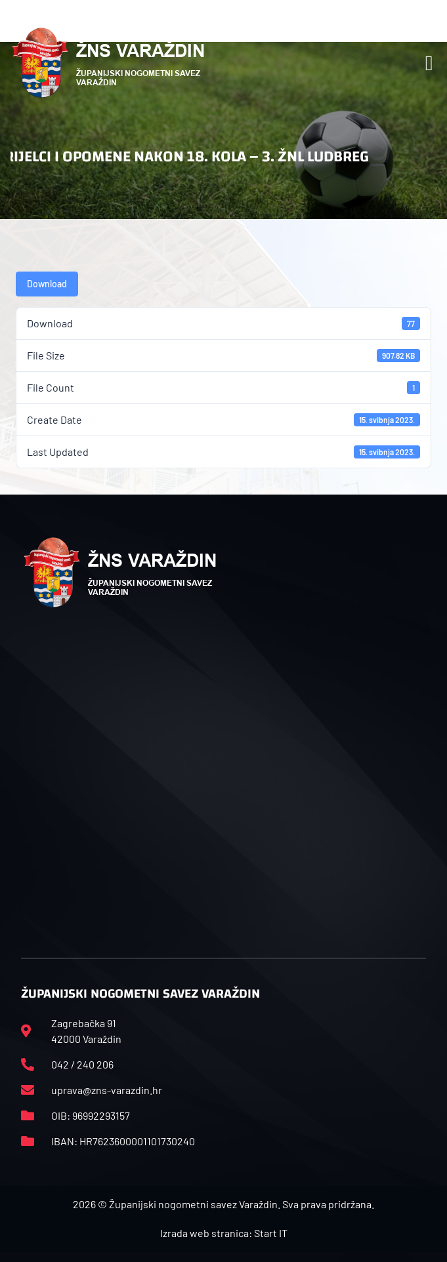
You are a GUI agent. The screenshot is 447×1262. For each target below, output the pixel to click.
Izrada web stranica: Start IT (223, 1233)
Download (47, 283)
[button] (429, 63)
